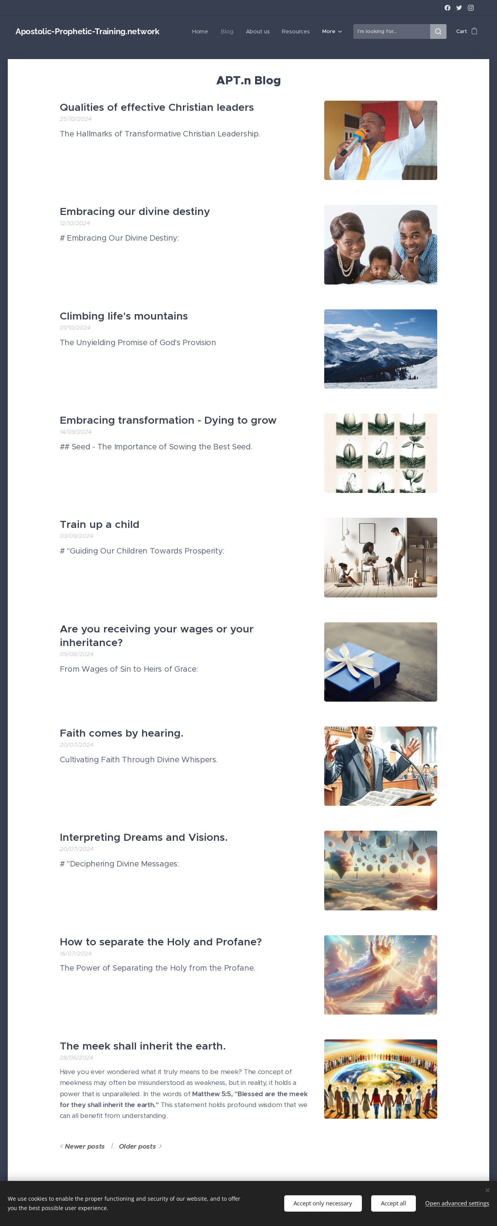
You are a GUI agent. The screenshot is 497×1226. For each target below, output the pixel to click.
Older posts (137, 1146)
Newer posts (85, 1146)
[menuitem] (206, 31)
